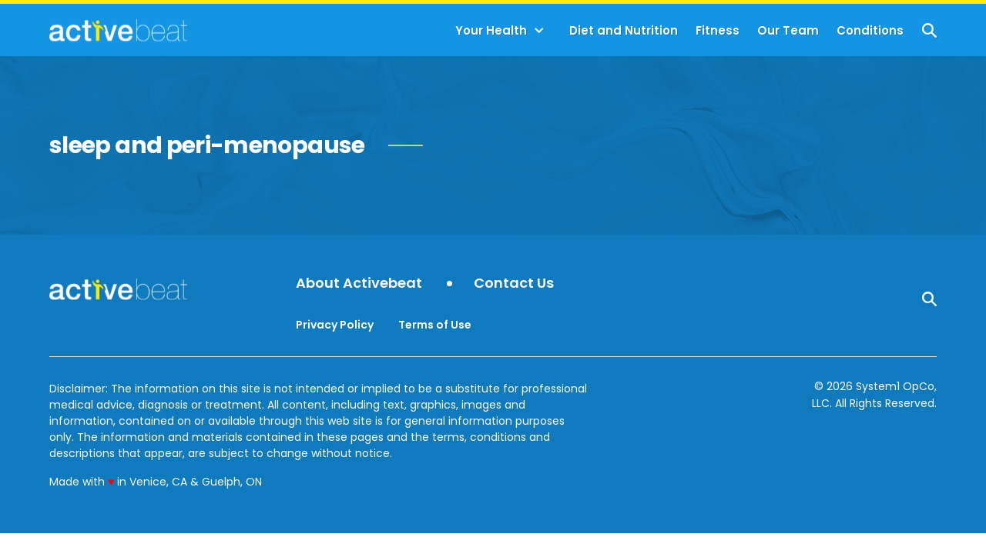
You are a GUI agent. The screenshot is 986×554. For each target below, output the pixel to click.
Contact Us (514, 283)
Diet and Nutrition (623, 30)
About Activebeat (359, 283)
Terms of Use (434, 324)
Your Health (491, 30)
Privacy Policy (335, 324)
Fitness (718, 30)
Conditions (870, 30)
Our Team (788, 30)
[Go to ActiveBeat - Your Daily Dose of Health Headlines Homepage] (118, 30)
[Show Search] (929, 30)
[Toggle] (539, 31)
